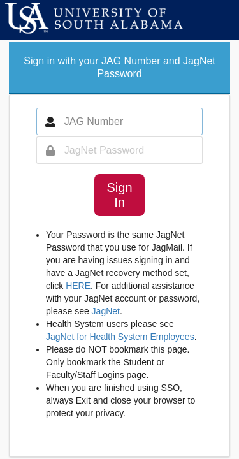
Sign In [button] (119, 194)
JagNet (106, 311)
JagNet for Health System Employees (120, 337)
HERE (78, 285)
